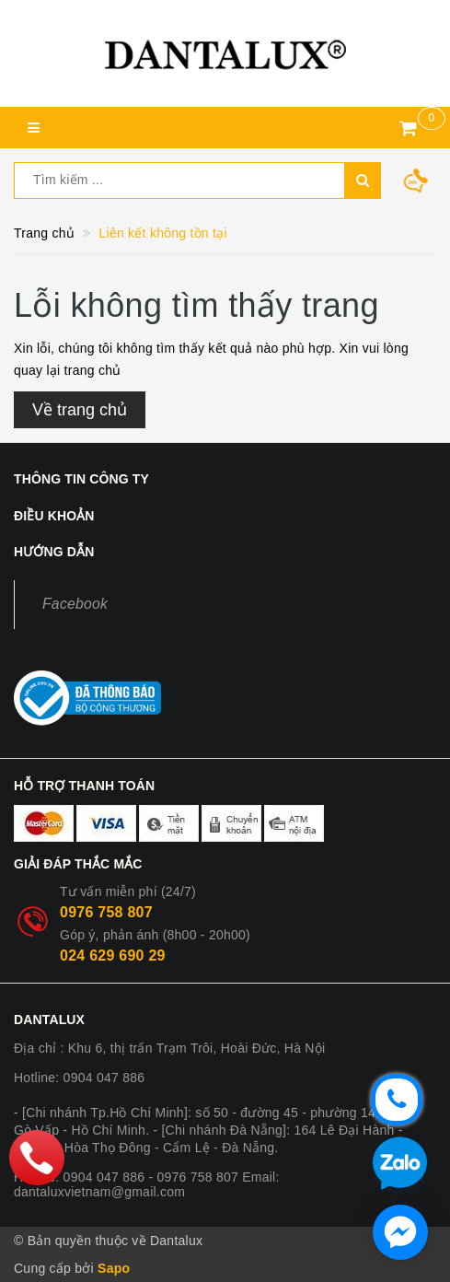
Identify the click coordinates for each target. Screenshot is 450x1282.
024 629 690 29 (113, 955)
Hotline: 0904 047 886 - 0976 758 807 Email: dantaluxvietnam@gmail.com (147, 1184)
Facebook (75, 604)
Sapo (114, 1268)
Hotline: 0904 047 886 (79, 1077)
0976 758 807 (106, 912)
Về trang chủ (79, 410)
